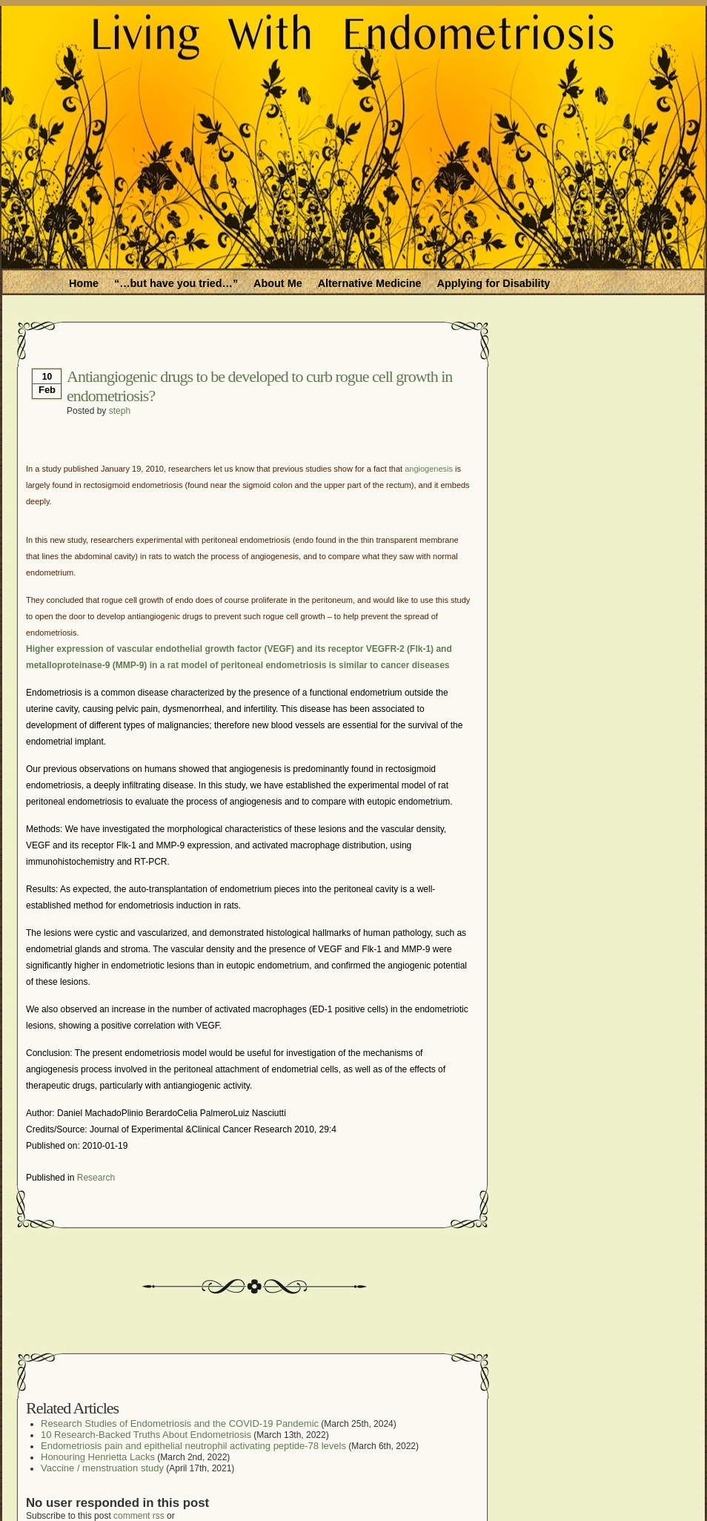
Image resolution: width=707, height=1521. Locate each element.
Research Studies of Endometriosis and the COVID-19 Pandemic (180, 1423)
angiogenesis (429, 468)
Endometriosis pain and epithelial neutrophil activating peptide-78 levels (193, 1445)
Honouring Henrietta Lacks (98, 1456)
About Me (277, 283)
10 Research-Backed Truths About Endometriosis (146, 1434)
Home (84, 283)
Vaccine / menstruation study (102, 1468)
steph (119, 411)
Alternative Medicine (370, 283)
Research (96, 1177)
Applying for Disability (494, 283)
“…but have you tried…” (176, 283)
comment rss (139, 1516)
